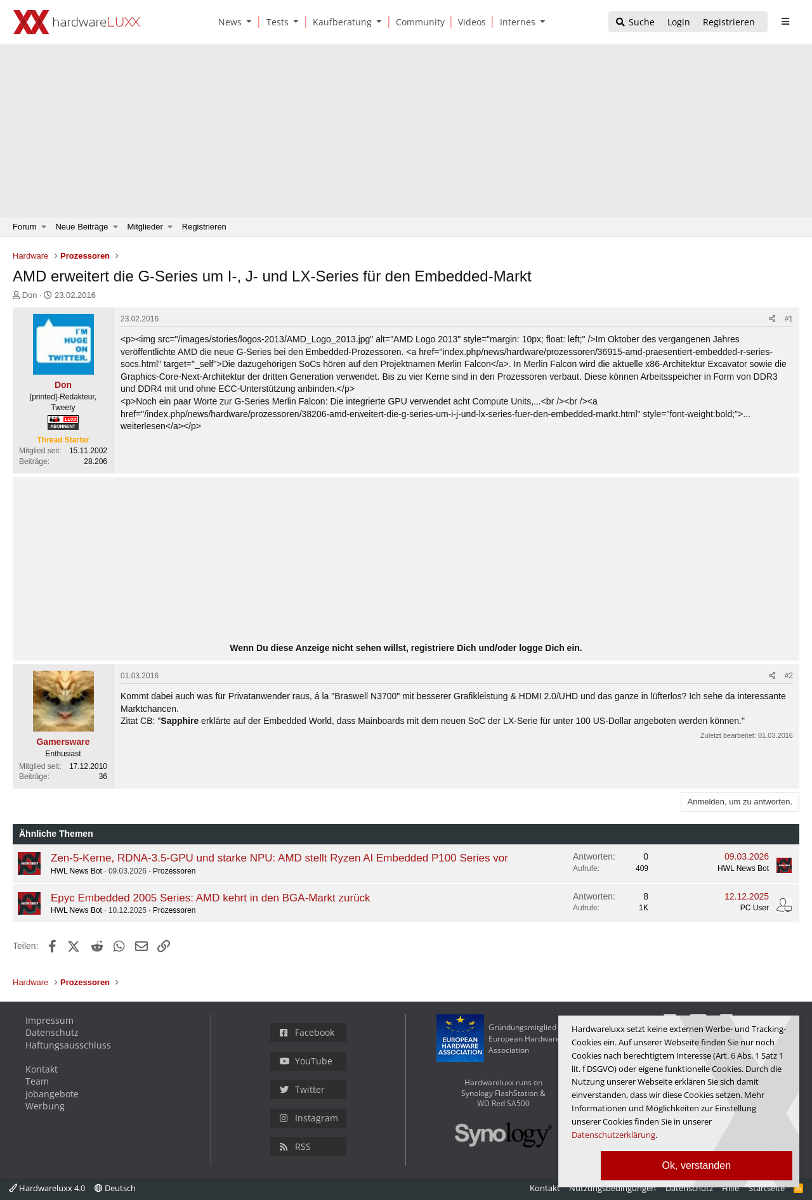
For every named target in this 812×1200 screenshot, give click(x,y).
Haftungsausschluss (68, 1045)
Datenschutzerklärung (613, 1134)
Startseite (767, 1188)
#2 (789, 675)
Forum (25, 226)
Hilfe (730, 1188)
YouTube (306, 1061)
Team (37, 1081)
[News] (227, 22)
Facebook (307, 1032)
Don (29, 295)
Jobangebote (52, 1094)
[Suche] (634, 22)
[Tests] (275, 22)
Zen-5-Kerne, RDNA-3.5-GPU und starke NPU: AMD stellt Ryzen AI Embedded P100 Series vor (279, 858)
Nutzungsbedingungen (612, 1188)
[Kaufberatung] (340, 22)
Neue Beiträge (81, 226)
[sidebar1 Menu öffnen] (785, 21)
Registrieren (204, 226)
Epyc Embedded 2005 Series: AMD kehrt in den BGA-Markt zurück (210, 898)
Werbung (45, 1106)
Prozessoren (174, 871)
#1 (789, 318)
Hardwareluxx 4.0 (47, 1188)
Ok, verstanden (696, 1165)
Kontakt (41, 1069)
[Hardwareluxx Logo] (76, 22)
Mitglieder (145, 226)
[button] (251, 22)
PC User (754, 907)
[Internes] (515, 22)
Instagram (309, 1118)
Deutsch (115, 1188)
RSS (295, 1146)
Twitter (302, 1089)
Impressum (49, 1020)
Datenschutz (52, 1032)
